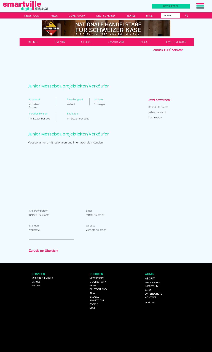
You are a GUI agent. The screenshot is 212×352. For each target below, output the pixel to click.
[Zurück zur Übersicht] (170, 50)
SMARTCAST (97, 300)
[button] (171, 6)
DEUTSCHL (96, 289)
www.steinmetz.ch (96, 229)
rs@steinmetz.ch (95, 215)
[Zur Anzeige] (160, 117)
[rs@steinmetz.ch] (169, 112)
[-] (189, 348)
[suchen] (168, 15)
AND (104, 289)
